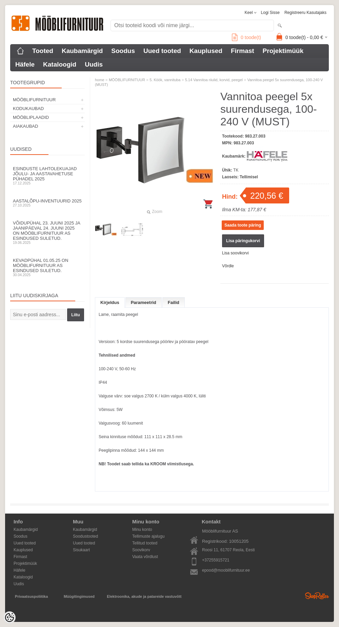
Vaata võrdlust (145, 556)
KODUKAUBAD (28, 108)
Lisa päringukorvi (243, 240)
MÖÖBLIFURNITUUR (34, 99)
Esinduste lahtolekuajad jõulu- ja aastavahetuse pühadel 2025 (47, 175)
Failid (173, 302)
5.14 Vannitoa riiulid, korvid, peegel (214, 80)
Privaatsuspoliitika (31, 596)
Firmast (242, 50)
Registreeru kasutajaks (305, 12)
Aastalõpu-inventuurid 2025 (47, 202)
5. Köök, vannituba (164, 80)
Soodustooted (85, 536)
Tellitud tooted (144, 543)
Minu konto (142, 529)
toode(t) (246, 37)
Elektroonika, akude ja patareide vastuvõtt (144, 596)
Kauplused (206, 50)
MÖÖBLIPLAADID (31, 117)
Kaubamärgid (82, 50)
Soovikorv (141, 550)
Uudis (94, 64)
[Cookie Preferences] (9, 617)
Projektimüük (283, 50)
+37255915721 (215, 560)
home (99, 80)
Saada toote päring (242, 225)
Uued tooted (162, 50)
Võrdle (228, 266)
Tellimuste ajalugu (148, 536)
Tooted (42, 50)
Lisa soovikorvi (235, 253)
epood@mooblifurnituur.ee (226, 570)
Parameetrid (143, 302)
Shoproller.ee (317, 595)
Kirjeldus (109, 302)
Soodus (123, 50)
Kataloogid (59, 64)
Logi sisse (270, 12)
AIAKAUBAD (25, 126)
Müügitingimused (79, 596)
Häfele (25, 64)
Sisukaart (81, 550)
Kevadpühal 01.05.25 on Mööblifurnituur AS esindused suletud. (47, 267)
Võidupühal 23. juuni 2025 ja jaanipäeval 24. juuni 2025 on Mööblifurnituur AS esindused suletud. (47, 232)
